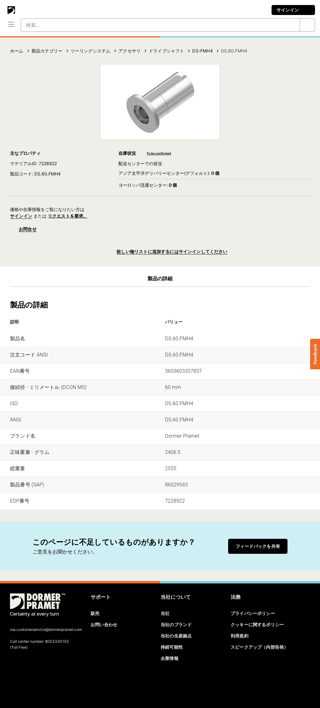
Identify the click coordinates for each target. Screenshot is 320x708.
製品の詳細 (160, 278)
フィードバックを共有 (258, 546)
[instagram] (58, 681)
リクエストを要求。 (68, 216)
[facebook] (15, 681)
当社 (165, 613)
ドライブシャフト (166, 50)
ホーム (16, 50)
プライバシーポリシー (253, 613)
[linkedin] (37, 681)
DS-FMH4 (202, 50)
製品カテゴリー (47, 50)
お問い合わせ (104, 624)
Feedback (315, 354)
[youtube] (47, 681)
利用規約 (239, 635)
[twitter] (26, 681)
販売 (95, 613)
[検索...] (153, 25)
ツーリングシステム (91, 50)
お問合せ (23, 229)
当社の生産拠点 (176, 635)
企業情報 (169, 658)
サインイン (293, 10)
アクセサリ (129, 50)
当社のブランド (176, 624)
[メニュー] (11, 25)
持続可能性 (172, 647)
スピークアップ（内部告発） (259, 647)
